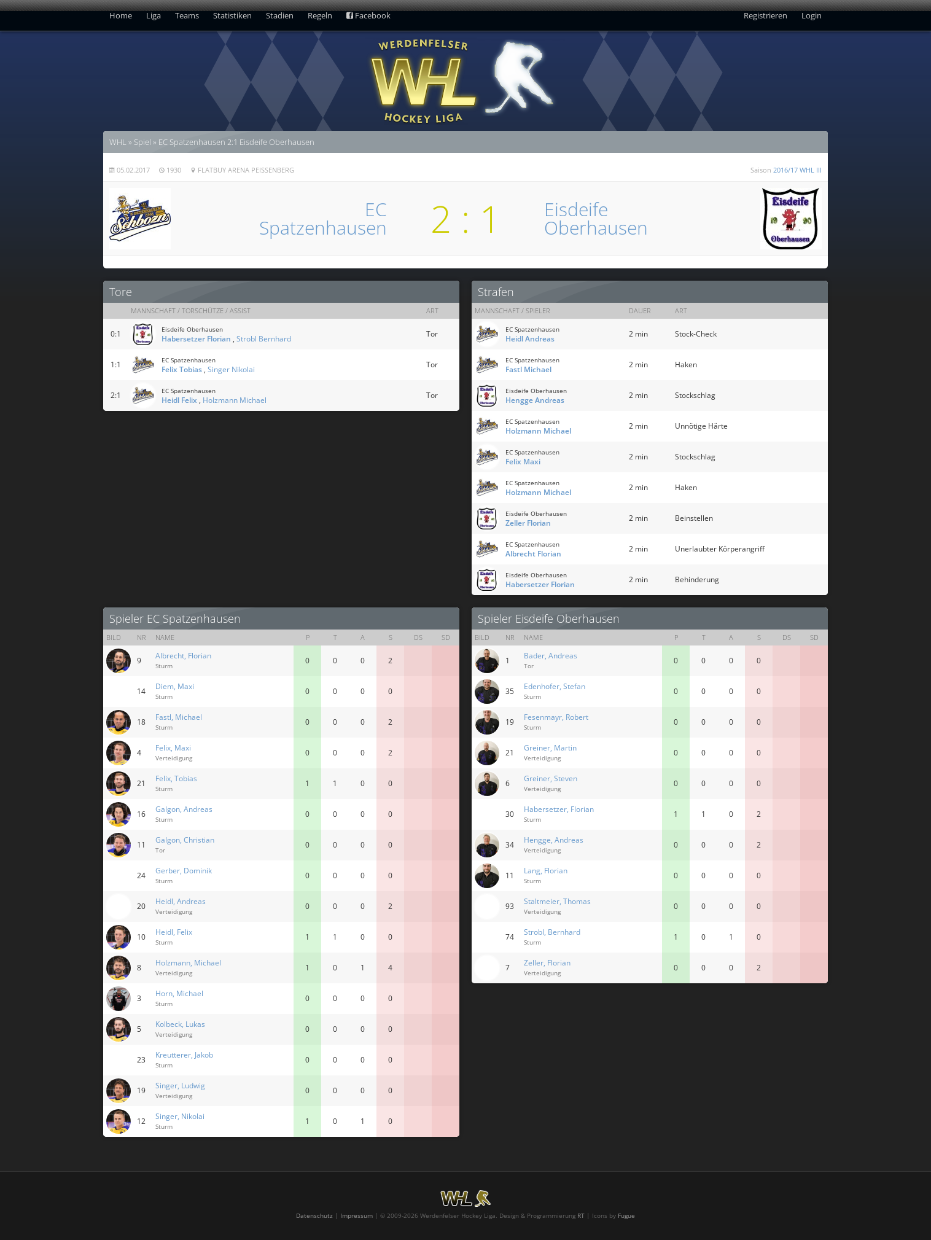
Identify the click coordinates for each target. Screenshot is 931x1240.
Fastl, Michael (178, 717)
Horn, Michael (179, 993)
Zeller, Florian (547, 962)
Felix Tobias (182, 369)
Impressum (356, 1215)
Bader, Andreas (550, 655)
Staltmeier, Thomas (557, 901)
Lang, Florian (545, 870)
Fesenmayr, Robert (556, 717)
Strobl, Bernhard (552, 932)
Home (120, 15)
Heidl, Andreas (180, 901)
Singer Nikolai (231, 369)
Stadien (280, 15)
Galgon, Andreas (183, 809)
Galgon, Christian (184, 840)
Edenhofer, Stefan (554, 686)
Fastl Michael (528, 369)
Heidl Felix (179, 400)
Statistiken (232, 15)
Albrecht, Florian (183, 655)
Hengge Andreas (534, 400)
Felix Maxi (522, 461)
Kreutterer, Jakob (184, 1055)
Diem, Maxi (174, 686)
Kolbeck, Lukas (180, 1024)
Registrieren (765, 15)
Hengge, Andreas (553, 840)
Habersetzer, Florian (559, 809)
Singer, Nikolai (180, 1116)
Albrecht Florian (533, 553)
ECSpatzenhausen (323, 218)
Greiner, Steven (550, 778)
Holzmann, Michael (188, 962)
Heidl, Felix (173, 932)
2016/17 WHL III (797, 169)
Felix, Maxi (173, 748)
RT (581, 1215)
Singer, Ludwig (180, 1085)
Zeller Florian (528, 523)
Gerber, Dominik (183, 870)
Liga (153, 15)
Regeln (320, 15)
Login (811, 15)
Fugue (626, 1215)
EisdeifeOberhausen (596, 218)
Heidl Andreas (530, 338)
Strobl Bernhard (263, 338)
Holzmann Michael (235, 400)
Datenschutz (314, 1215)
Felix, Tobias (176, 778)
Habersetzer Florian (196, 338)
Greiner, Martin (550, 748)
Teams (187, 15)
